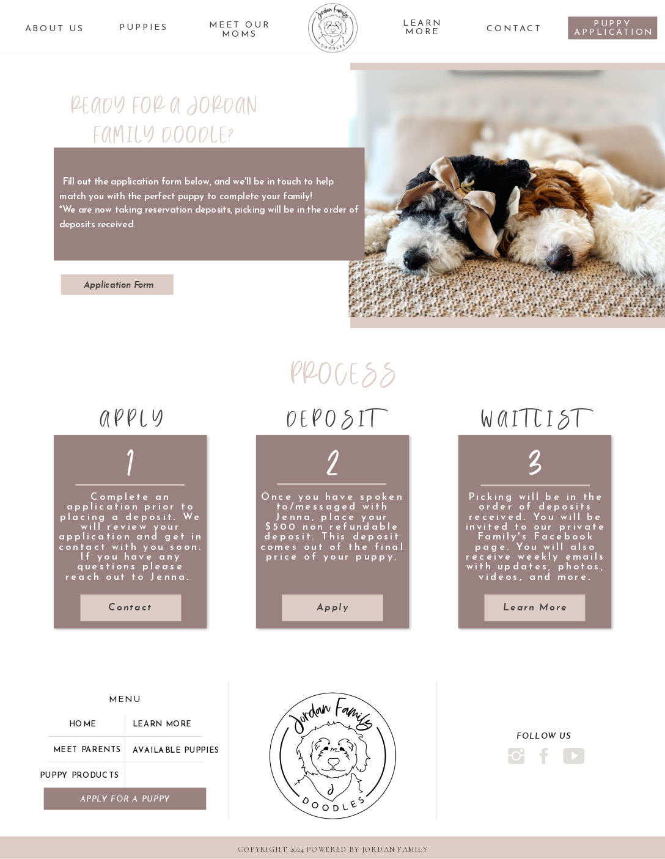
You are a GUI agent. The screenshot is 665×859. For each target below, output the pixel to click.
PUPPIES (143, 27)
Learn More (423, 28)
